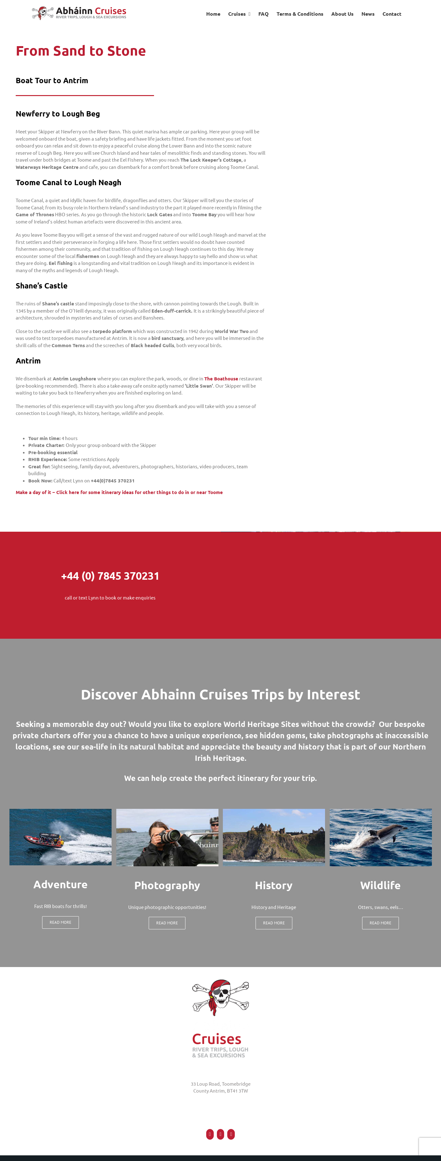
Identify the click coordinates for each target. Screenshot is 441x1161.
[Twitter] (220, 1134)
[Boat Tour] (60, 811)
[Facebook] (210, 1134)
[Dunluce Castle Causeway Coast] (274, 811)
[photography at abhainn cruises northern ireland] (167, 811)
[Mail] (231, 1134)
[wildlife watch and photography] (381, 811)
